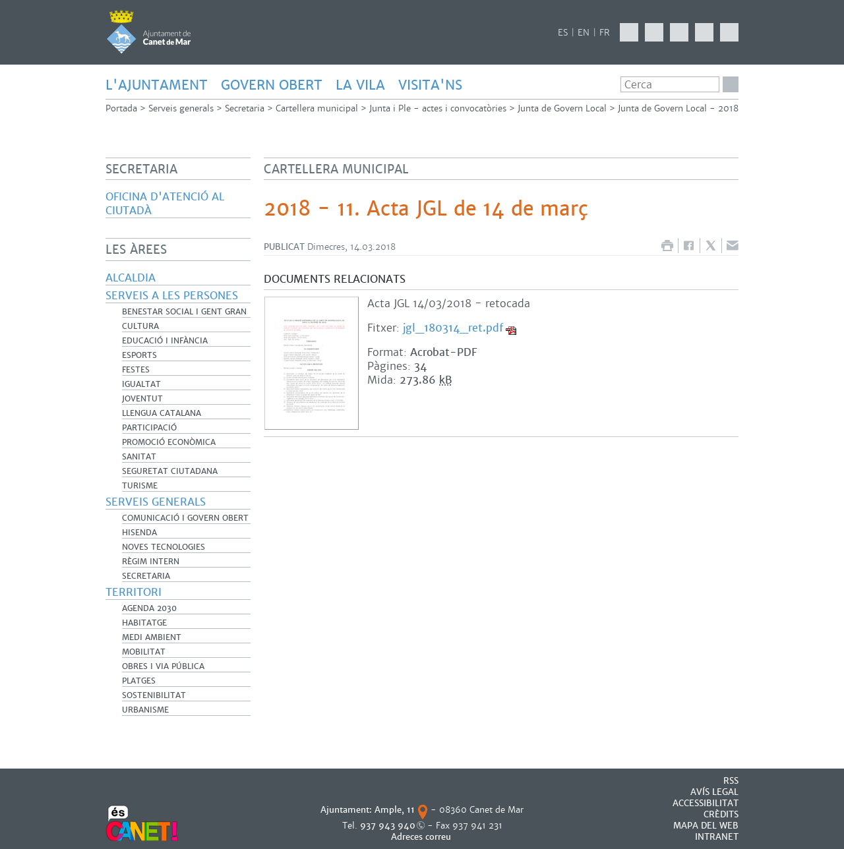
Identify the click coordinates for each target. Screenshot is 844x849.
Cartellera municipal (317, 108)
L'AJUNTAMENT (157, 85)
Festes (136, 370)
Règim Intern (150, 561)
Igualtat (141, 384)
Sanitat (139, 457)
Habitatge (144, 623)
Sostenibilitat (154, 695)
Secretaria (244, 108)
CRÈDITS (721, 814)
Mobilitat (144, 652)
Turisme (140, 486)
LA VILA (360, 85)
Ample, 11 (395, 809)
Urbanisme (145, 710)
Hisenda (139, 532)
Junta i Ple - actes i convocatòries (437, 108)
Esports (139, 355)
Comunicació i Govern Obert (185, 518)
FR (604, 32)
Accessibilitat (705, 803)
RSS (730, 780)
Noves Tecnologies (163, 547)
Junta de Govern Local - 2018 (678, 108)
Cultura (140, 326)
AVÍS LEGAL (714, 792)
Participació (149, 428)
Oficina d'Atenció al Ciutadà (165, 204)
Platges (139, 681)
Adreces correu (422, 836)
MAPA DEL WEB (705, 825)
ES (563, 32)
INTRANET (716, 836)
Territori (134, 592)
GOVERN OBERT (271, 85)
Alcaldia (131, 278)
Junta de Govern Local (562, 108)
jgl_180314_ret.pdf (453, 328)
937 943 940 (387, 825)
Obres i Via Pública (163, 666)
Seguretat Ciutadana (170, 471)
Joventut (142, 399)
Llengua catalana (161, 413)
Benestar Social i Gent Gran (184, 312)
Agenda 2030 (149, 608)
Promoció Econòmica (169, 442)
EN (583, 32)
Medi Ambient (151, 637)
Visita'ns (430, 85)
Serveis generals (181, 108)
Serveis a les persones (172, 296)
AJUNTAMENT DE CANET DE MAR (149, 32)
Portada (121, 108)
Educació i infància (165, 341)
